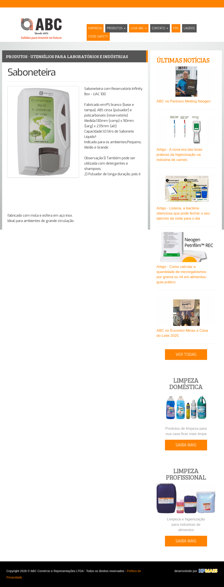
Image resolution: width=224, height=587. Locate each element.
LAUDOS (189, 28)
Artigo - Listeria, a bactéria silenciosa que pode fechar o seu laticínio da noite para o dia (183, 213)
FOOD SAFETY (98, 37)
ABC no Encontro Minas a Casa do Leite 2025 (182, 333)
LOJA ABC (139, 28)
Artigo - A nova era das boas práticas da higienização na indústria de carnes (179, 154)
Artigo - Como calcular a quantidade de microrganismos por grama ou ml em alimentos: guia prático (182, 274)
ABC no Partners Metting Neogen (184, 101)
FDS (176, 28)
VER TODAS (186, 354)
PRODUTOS (116, 28)
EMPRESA (95, 28)
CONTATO (160, 28)
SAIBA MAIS (186, 445)
